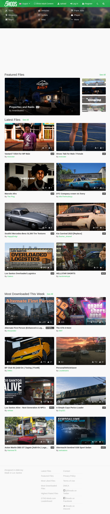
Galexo (10, 276)
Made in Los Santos (13, 473)
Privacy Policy (69, 476)
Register (87, 4)
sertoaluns (63, 450)
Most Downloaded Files (49, 487)
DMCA (66, 486)
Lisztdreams (64, 371)
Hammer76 (11, 450)
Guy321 (62, 410)
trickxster (11, 157)
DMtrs (9, 371)
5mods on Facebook (69, 499)
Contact (66, 471)
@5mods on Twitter (70, 492)
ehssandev (11, 331)
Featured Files (47, 476)
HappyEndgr (12, 236)
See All (102, 75)
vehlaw (10, 410)
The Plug (11, 196)
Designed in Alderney (14, 470)
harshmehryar (64, 276)
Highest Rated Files (49, 493)
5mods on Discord (69, 507)
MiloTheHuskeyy (65, 196)
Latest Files (46, 471)
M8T (61, 331)
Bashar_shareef (65, 236)
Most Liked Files (48, 481)
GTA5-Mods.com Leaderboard (48, 499)
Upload (62, 4)
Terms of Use (69, 481)
